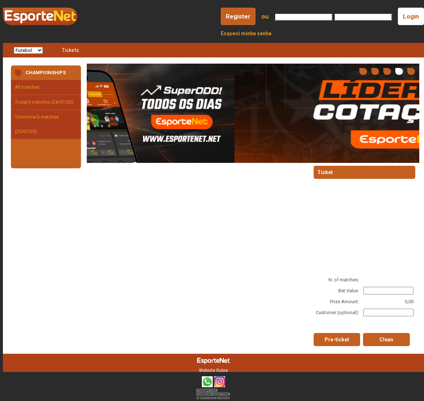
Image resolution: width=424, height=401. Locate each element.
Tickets (70, 50)
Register (238, 16)
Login (411, 16)
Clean (386, 339)
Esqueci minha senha (246, 33)
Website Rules (213, 370)
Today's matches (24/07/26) (44, 102)
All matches (27, 87)
